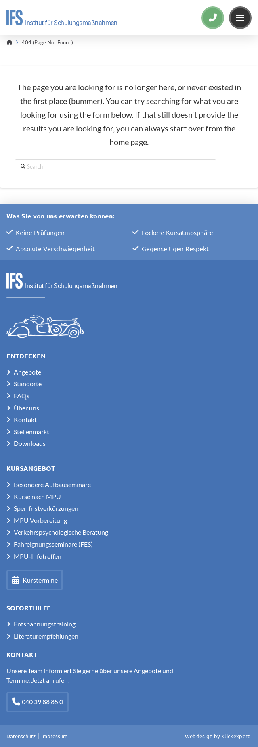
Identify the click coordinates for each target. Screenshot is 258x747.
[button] (240, 17)
